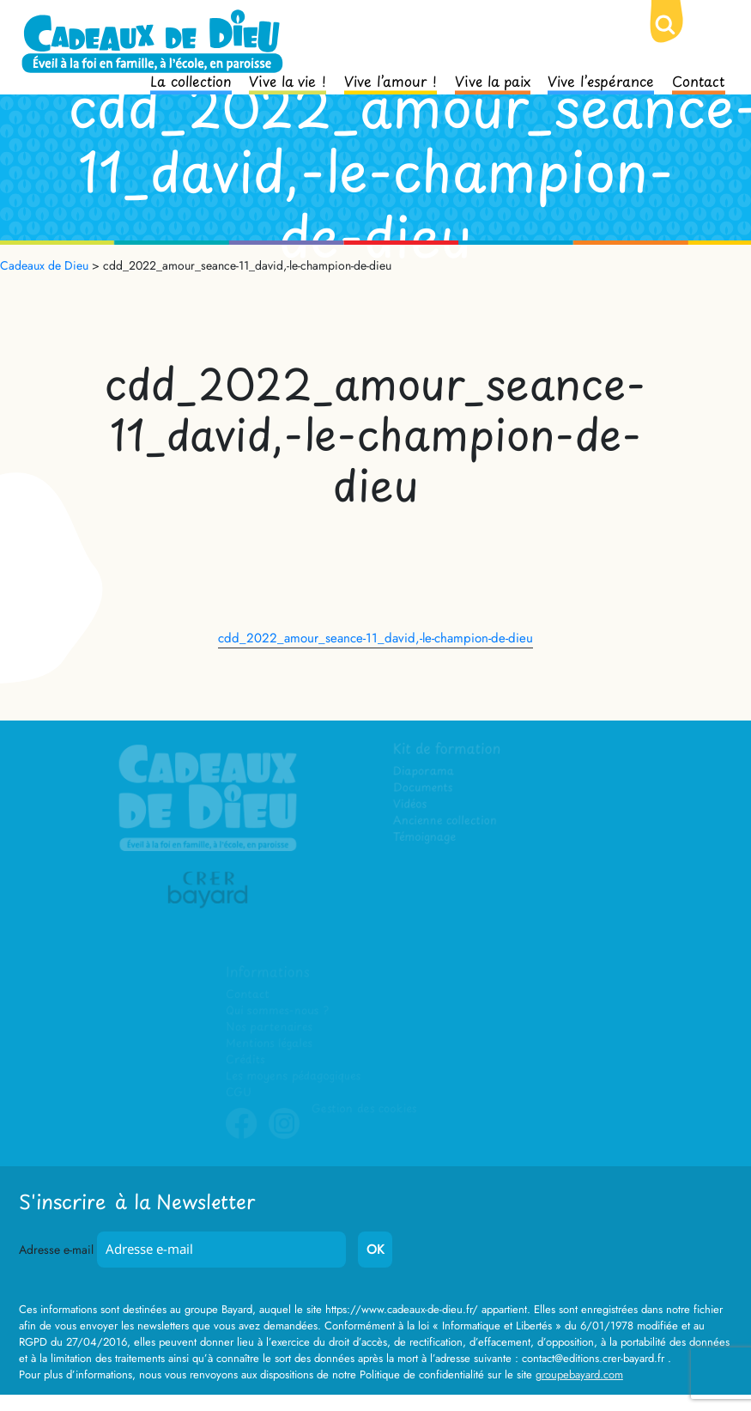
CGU (238, 1093)
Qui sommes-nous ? (277, 1011)
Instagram (284, 1136)
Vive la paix (492, 80)
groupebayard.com (579, 1374)
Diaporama (424, 771)
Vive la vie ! (287, 80)
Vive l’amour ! (390, 80)
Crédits (245, 1060)
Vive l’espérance (601, 80)
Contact (698, 80)
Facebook (241, 1136)
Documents (423, 789)
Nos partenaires (269, 1027)
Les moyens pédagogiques (293, 1076)
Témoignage (425, 838)
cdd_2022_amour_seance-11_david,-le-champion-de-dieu (375, 638)
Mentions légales (269, 1044)
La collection (191, 80)
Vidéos (410, 805)
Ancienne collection (445, 821)
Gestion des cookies (364, 1109)
